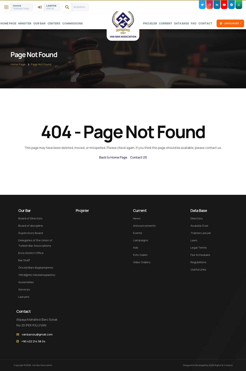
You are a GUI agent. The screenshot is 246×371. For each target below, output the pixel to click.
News (136, 218)
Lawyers (23, 297)
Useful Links (198, 269)
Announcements (144, 226)
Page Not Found (41, 64)
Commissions (72, 23)
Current (165, 23)
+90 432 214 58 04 (33, 341)
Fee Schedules (200, 255)
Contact (205, 23)
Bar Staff (24, 260)
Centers (53, 23)
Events (137, 233)
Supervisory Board (30, 233)
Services (24, 289)
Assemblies (26, 282)
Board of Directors (30, 218)
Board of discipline (30, 226)
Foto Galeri (140, 255)
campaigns (140, 240)
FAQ (193, 23)
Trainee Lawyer (200, 233)
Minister (24, 23)
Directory (196, 218)
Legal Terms (198, 248)
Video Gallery (141, 262)
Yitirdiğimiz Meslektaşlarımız (37, 275)
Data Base (181, 23)
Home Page (8, 23)
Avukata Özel (199, 226)
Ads (135, 248)
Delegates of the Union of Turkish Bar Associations (35, 243)
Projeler (150, 23)
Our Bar (39, 23)
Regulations (198, 262)
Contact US (138, 157)
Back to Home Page (113, 157)
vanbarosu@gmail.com (37, 334)
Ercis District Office (31, 253)
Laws (193, 240)
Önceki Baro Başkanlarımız (35, 268)
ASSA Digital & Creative (221, 365)
